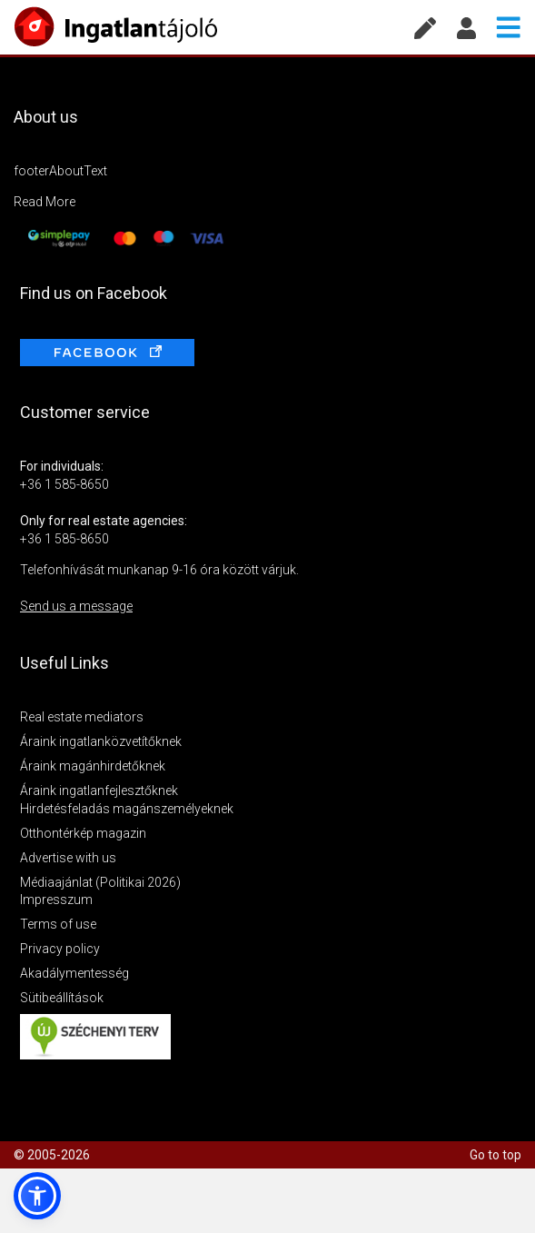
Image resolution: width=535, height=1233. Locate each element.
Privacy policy (60, 948)
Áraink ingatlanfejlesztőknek (99, 790)
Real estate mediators (82, 717)
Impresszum (56, 899)
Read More (44, 201)
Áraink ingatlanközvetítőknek (101, 741)
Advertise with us (68, 857)
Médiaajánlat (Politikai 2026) (100, 882)
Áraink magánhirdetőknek (92, 766)
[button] (37, 1196)
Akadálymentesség (74, 973)
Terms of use (58, 924)
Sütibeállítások (62, 997)
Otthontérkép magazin (83, 833)
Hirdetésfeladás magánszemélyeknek (126, 808)
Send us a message (76, 606)
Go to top (495, 1155)
